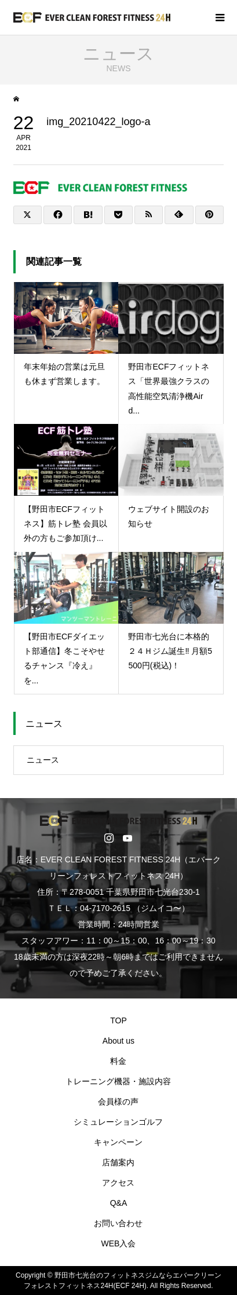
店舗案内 (118, 1162)
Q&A (118, 1203)
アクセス (118, 1182)
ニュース (43, 759)
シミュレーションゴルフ (118, 1121)
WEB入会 (118, 1243)
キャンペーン (118, 1142)
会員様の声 (118, 1101)
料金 (118, 1061)
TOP (118, 1020)
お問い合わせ (118, 1223)
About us (118, 1040)
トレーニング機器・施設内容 (118, 1081)
